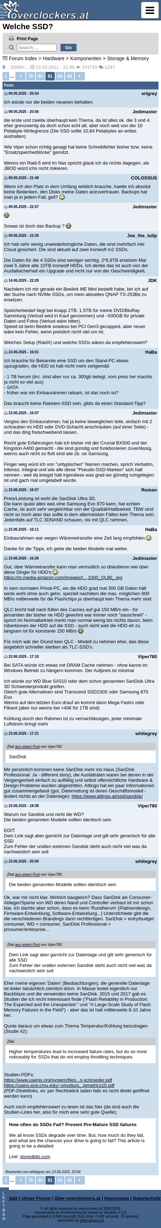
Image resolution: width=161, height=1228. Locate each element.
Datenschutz (147, 1198)
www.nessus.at (92, 1220)
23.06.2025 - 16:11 (21, 529)
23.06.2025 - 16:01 (21, 352)
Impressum (116, 1198)
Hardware (53, 58)
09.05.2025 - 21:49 (21, 178)
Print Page (27, 38)
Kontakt (9, 1198)
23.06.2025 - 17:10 (21, 657)
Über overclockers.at (77, 1198)
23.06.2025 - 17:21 (21, 733)
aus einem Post (27, 747)
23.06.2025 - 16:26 (21, 558)
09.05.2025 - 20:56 (21, 112)
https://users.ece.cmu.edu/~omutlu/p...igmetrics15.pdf (59, 1085)
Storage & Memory (128, 58)
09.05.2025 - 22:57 (21, 207)
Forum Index (23, 58)
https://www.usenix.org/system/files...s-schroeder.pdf (58, 1080)
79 (30, 76)
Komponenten (85, 58)
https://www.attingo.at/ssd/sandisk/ (107, 796)
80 (40, 76)
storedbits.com (35, 1156)
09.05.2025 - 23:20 (21, 236)
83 (69, 76)
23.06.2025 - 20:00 (21, 861)
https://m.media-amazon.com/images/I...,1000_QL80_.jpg (63, 577)
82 (60, 76)
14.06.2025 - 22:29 (21, 280)
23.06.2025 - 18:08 (21, 806)
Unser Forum (35, 1198)
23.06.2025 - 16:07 (21, 413)
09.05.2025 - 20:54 (21, 93)
